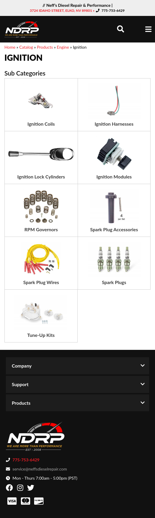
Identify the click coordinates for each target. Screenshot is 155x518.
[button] (120, 28)
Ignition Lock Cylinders (41, 176)
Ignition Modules (114, 176)
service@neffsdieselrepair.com (40, 468)
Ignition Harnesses (114, 124)
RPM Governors (41, 229)
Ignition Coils (41, 124)
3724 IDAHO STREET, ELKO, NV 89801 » (62, 10)
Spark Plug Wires (41, 282)
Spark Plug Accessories (114, 229)
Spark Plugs (114, 282)
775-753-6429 (113, 10)
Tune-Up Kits (41, 335)
